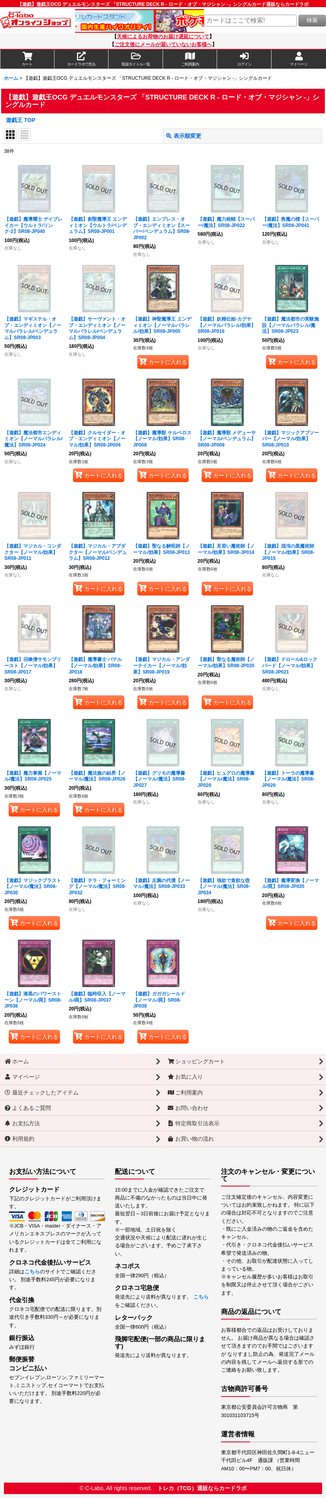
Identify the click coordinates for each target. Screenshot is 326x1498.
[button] (136, 59)
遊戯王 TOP (21, 120)
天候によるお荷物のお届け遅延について (163, 36)
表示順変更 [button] (183, 136)
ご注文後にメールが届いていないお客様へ (163, 44)
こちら (32, 1272)
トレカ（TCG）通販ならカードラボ (202, 1488)
